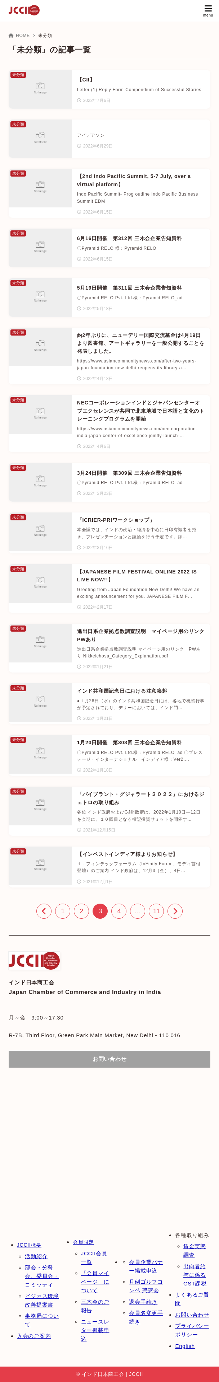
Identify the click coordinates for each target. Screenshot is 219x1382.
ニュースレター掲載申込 (95, 1330)
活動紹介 (36, 1256)
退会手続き (143, 1302)
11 (156, 911)
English (185, 1346)
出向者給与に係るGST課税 (195, 1275)
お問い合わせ (192, 1315)
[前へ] (44, 911)
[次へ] (175, 911)
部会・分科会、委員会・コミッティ (42, 1276)
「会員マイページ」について (95, 1281)
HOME (19, 35)
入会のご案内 (34, 1336)
